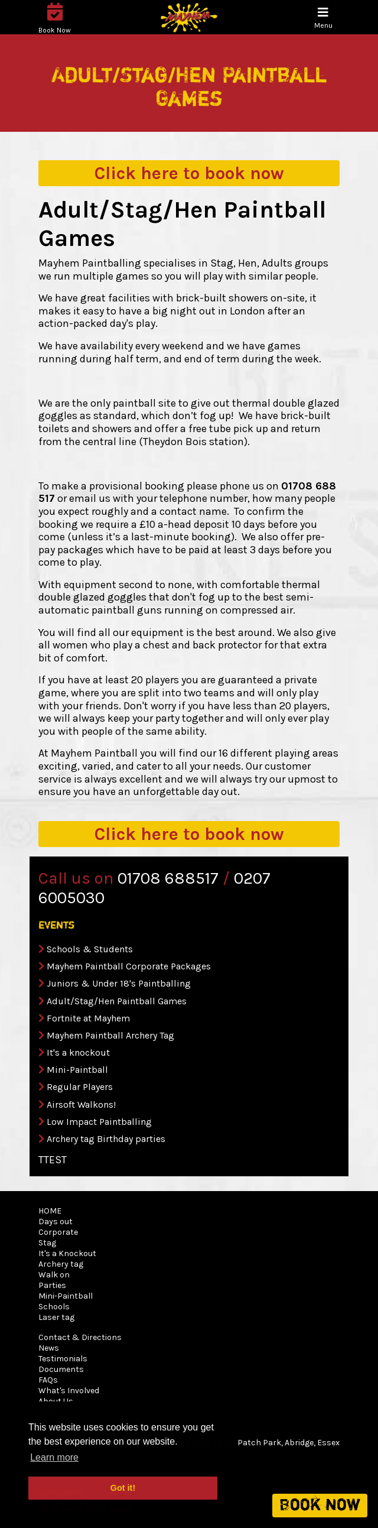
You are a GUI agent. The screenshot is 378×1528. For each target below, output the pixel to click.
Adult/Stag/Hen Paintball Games (117, 1001)
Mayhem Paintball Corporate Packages (129, 966)
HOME (49, 1211)
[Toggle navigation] (323, 18)
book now (189, 173)
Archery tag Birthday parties (106, 1138)
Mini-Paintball (77, 1069)
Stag (47, 1243)
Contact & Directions (80, 1337)
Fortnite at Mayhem (88, 1018)
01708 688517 (168, 878)
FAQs (48, 1380)
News (48, 1348)
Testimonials (62, 1359)
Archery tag (60, 1264)
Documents (61, 1369)
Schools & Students (90, 949)
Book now (319, 1505)
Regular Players (80, 1086)
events (56, 925)
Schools (54, 1307)
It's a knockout (78, 1052)
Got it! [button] (122, 1488)
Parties (52, 1285)
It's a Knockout (67, 1253)
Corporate (58, 1232)
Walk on (54, 1275)
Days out (55, 1221)
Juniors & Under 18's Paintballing (119, 983)
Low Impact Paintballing (99, 1121)
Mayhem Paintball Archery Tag (110, 1035)
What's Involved (68, 1391)
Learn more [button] (54, 1457)
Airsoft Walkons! (81, 1104)
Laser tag (56, 1317)
